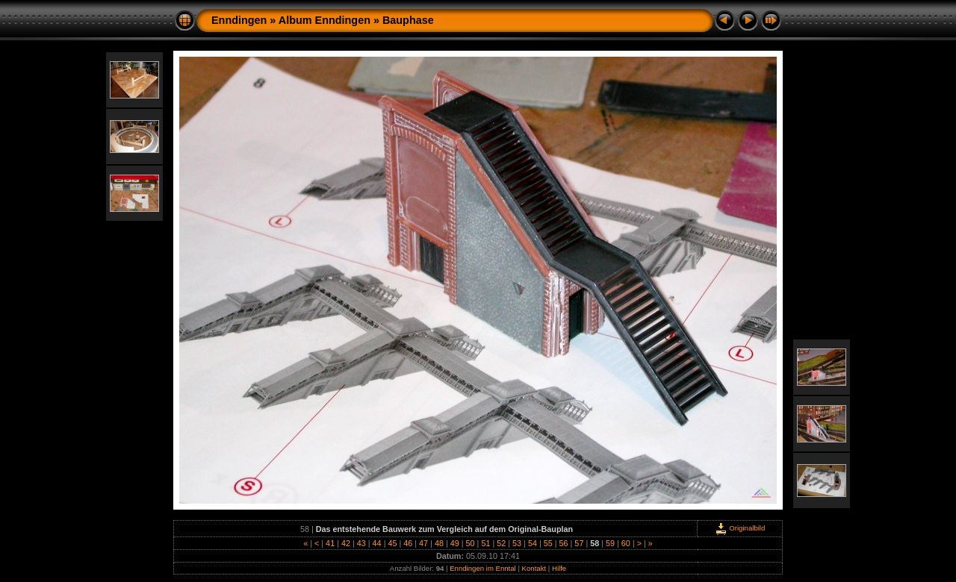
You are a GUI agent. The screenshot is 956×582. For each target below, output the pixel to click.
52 (501, 543)
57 (579, 543)
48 (439, 543)
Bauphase (408, 20)
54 (532, 543)
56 (564, 543)
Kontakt (534, 568)
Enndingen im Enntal (483, 568)
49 (455, 543)
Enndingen (239, 20)
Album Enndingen (324, 20)
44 (377, 543)
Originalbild (740, 528)
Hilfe (559, 568)
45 (392, 543)
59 (610, 543)
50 (470, 543)
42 (346, 543)
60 (626, 543)
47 (423, 543)
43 (361, 543)
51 (485, 543)
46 (408, 543)
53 (517, 543)
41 (330, 543)
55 (548, 543)
